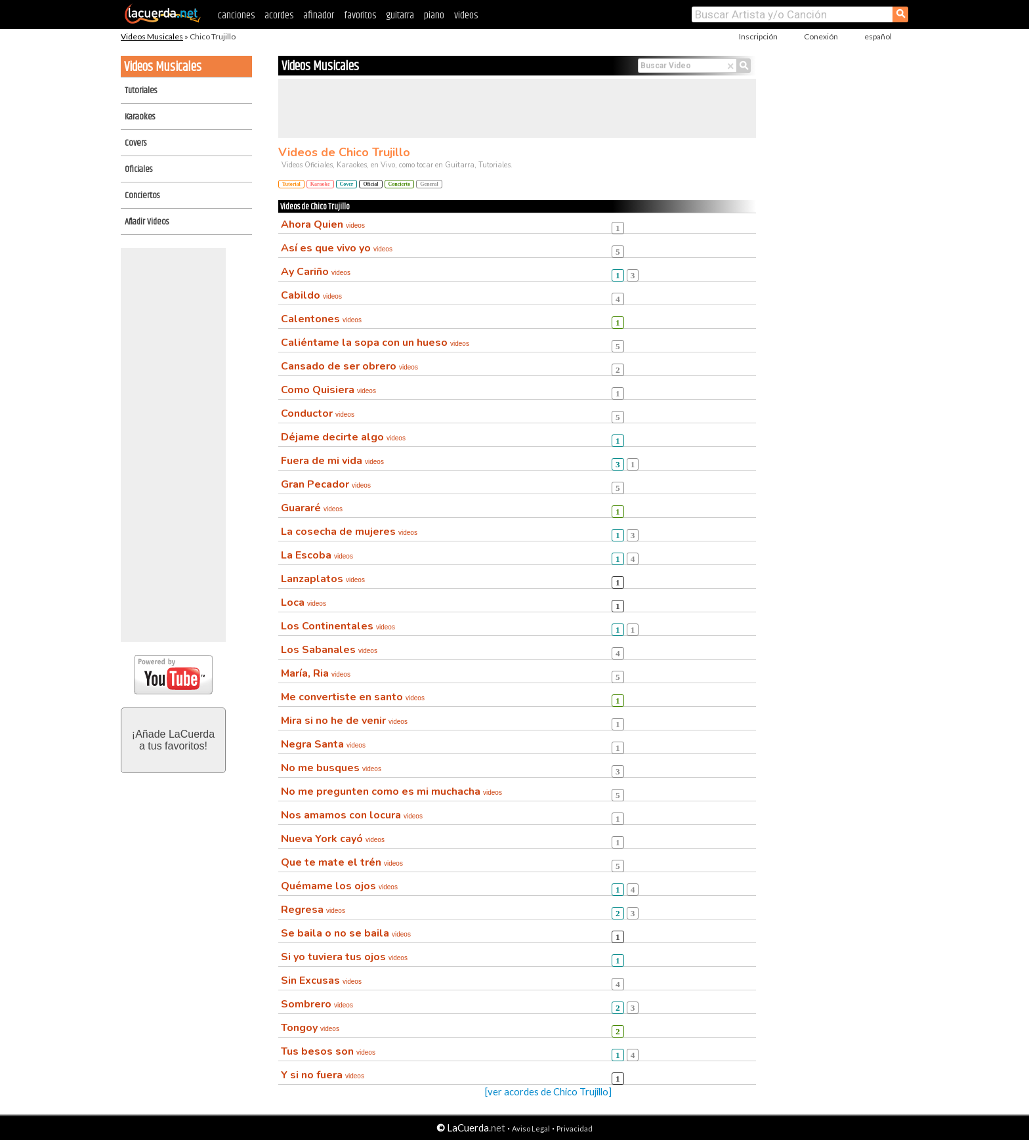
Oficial (370, 184)
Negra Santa (323, 744)
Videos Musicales (152, 36)
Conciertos (142, 195)
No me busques (331, 768)
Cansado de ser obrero (349, 366)
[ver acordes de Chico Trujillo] (548, 1091)
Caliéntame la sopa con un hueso (375, 342)
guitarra (400, 15)
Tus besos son (328, 1051)
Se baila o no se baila (346, 933)
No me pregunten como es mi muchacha (391, 791)
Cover (347, 184)
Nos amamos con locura (352, 815)
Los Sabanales (329, 650)
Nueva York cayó (333, 839)
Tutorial (291, 184)
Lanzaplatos (323, 579)
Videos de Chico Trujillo (344, 152)
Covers (135, 143)
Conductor (317, 413)
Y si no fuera (322, 1075)
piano (434, 15)
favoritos (360, 15)
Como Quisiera (328, 390)
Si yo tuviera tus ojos (344, 957)
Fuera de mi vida (332, 461)
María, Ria (315, 673)
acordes (278, 15)
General (429, 184)
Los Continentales (338, 626)
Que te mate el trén (342, 862)
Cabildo (311, 295)
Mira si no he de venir (344, 720)
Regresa (313, 909)
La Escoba (317, 555)
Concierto (399, 184)
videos (466, 15)
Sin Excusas (321, 980)
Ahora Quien (323, 224)
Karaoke (320, 184)
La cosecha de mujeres (349, 531)
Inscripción (758, 36)
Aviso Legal (531, 1128)
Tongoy (310, 1028)
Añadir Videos (147, 222)
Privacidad (574, 1128)
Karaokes (140, 117)
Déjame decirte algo (343, 437)
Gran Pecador (326, 484)
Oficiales (138, 169)
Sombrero (317, 1004)
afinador (318, 15)
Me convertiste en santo (353, 697)
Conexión (821, 36)
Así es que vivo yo (336, 248)
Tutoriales (141, 90)
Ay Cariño (315, 271)
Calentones (321, 319)
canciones (236, 15)
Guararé (312, 508)
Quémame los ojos (339, 886)
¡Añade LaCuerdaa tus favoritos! (173, 739)
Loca (303, 602)
